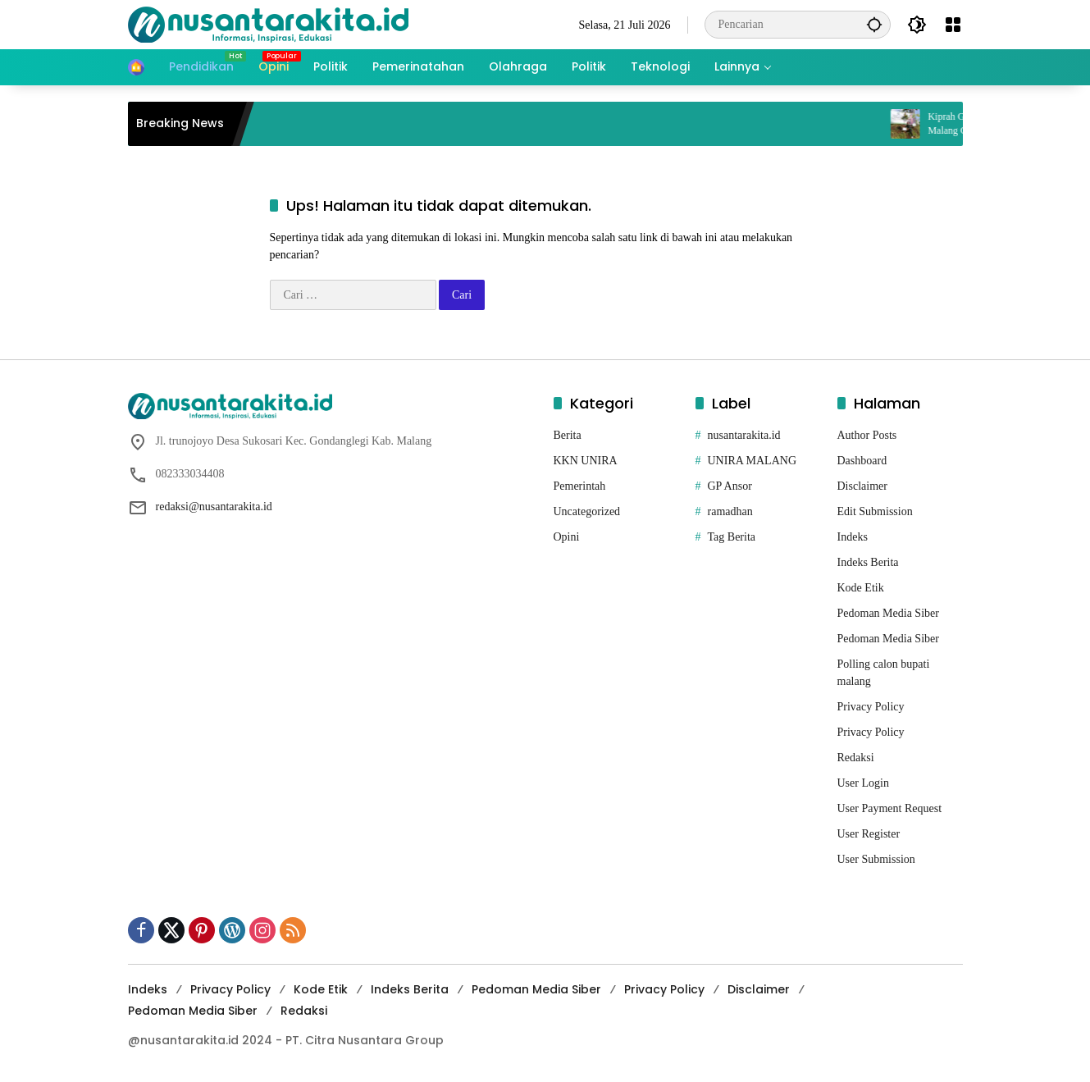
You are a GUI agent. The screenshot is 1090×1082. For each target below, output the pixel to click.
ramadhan (730, 511)
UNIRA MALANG (752, 460)
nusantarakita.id (744, 435)
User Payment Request (889, 808)
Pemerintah (580, 486)
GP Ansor (730, 486)
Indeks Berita (868, 562)
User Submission (876, 859)
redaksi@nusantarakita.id (214, 506)
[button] (874, 24)
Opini (567, 537)
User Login (863, 783)
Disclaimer (862, 486)
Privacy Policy (871, 707)
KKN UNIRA (586, 460)
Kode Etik (860, 588)
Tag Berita (732, 537)
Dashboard (862, 460)
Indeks (852, 537)
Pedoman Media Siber (888, 613)
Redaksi (855, 757)
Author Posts (867, 435)
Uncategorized (587, 511)
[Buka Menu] (953, 24)
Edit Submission (875, 511)
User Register (869, 834)
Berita (567, 435)
